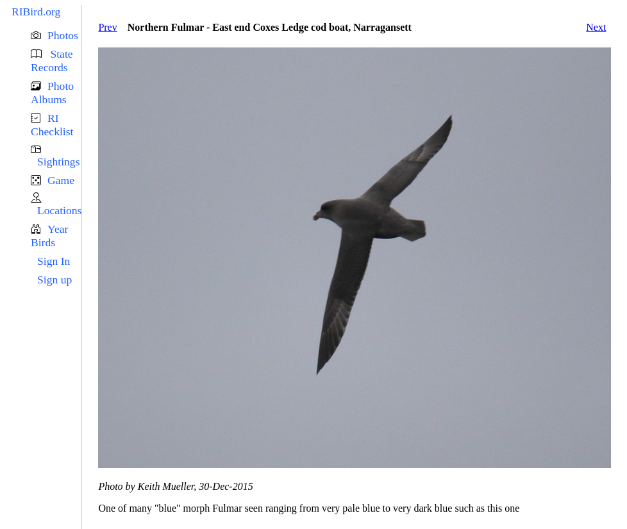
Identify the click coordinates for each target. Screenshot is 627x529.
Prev (107, 27)
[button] (56, 35)
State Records (52, 60)
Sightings (58, 161)
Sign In (53, 261)
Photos (62, 35)
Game (60, 180)
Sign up (54, 279)
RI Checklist (52, 125)
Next (596, 27)
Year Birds (49, 236)
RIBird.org (36, 11)
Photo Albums (52, 93)
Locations (59, 210)
